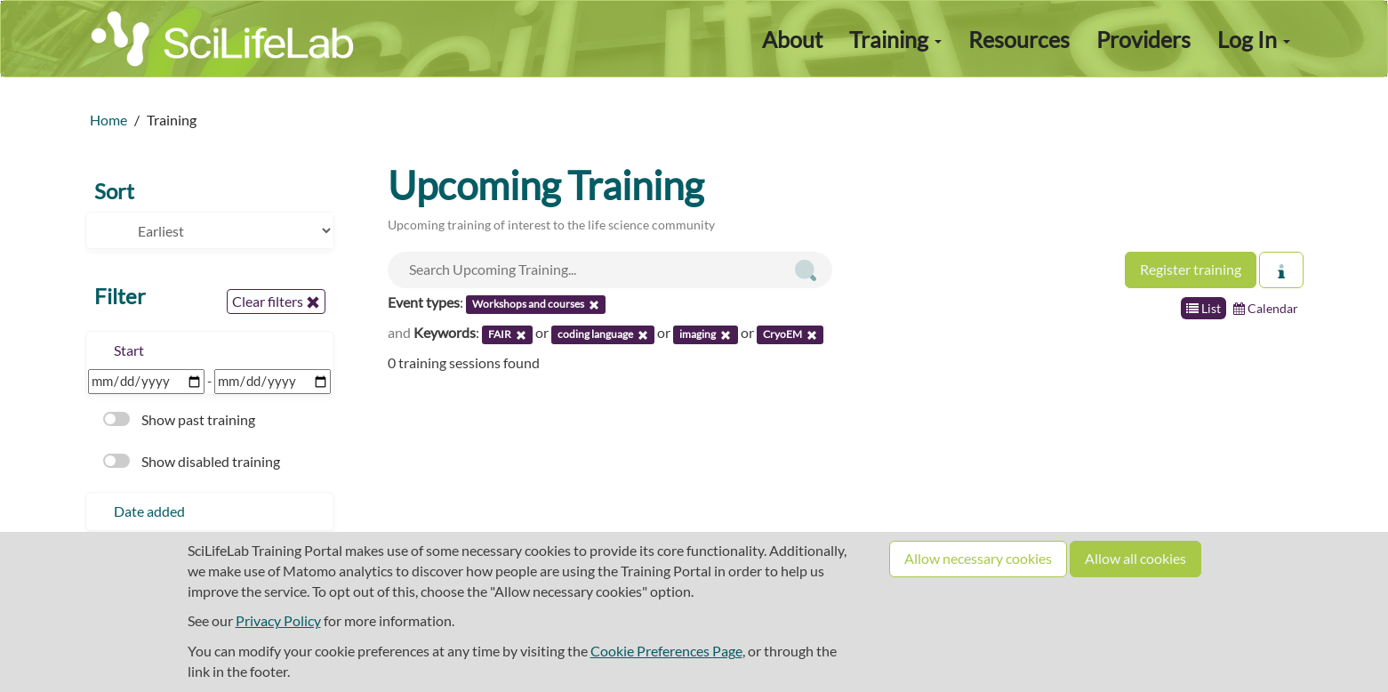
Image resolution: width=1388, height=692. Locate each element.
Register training (1190, 269)
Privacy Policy (278, 620)
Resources (1019, 39)
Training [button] (895, 39)
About (792, 39)
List (1203, 308)
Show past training (179, 419)
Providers (1143, 39)
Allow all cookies (1135, 558)
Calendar (1265, 308)
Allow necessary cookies (978, 558)
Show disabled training (191, 461)
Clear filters (276, 301)
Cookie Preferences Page (666, 650)
